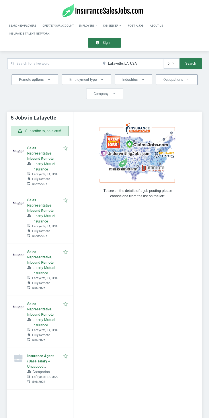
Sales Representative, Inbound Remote (40, 153)
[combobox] (53, 63)
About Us (156, 25)
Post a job (136, 25)
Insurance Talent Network (29, 33)
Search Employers (22, 25)
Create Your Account (58, 25)
